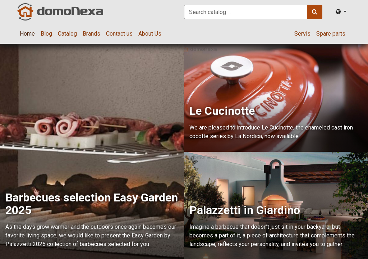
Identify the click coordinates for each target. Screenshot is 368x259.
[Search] (314, 12)
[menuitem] (27, 34)
